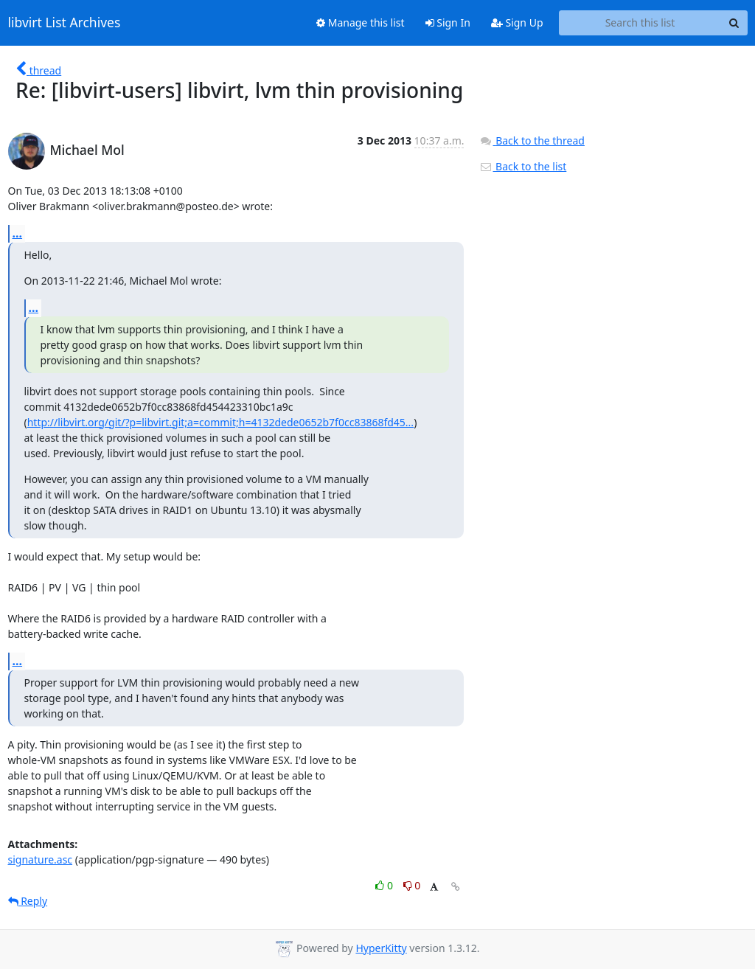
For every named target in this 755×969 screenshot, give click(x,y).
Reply (28, 901)
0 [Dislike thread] (412, 885)
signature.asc (40, 859)
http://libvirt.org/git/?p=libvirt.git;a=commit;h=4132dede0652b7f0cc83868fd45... (220, 422)
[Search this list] (640, 22)
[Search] (734, 22)
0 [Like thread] (385, 885)
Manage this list (360, 22)
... (18, 233)
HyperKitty (380, 948)
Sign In (447, 22)
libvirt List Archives (64, 23)
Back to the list (522, 166)
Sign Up (517, 22)
